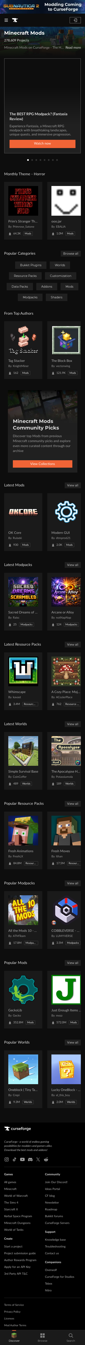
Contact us (52, 1253)
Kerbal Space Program (18, 1216)
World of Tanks (13, 1230)
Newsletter (52, 1202)
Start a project (13, 1246)
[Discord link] (30, 1159)
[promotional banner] (42, 7)
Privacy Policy (12, 1312)
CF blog (50, 1195)
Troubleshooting (55, 1246)
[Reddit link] (46, 1159)
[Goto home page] (15, 20)
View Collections (42, 464)
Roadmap (51, 1209)
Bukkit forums (54, 1216)
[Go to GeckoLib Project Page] (23, 999)
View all (72, 485)
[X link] (38, 1159)
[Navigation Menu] (6, 20)
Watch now (42, 143)
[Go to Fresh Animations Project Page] (23, 840)
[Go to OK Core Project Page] (23, 522)
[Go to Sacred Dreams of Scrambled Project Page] (23, 602)
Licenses (9, 1318)
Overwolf (51, 1270)
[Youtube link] (22, 1159)
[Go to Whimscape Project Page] (23, 681)
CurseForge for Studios (59, 1277)
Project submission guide (20, 1253)
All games (10, 1182)
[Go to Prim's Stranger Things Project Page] (23, 211)
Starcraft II (11, 1209)
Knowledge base (55, 1239)
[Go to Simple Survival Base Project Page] (23, 761)
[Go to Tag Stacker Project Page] (23, 350)
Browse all (70, 253)
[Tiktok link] (14, 1159)
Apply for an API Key (17, 1267)
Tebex (48, 1283)
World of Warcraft (16, 1195)
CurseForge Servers (57, 1223)
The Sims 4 (11, 1202)
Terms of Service (14, 1305)
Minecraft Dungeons (17, 1223)
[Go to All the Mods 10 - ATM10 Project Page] (23, 920)
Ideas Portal (52, 1189)
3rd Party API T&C (16, 1273)
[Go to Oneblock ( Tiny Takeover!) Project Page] (23, 1079)
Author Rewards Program (20, 1260)
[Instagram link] (6, 1159)
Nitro (48, 1290)
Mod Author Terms (15, 1325)
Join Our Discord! (56, 1182)
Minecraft (10, 1189)
